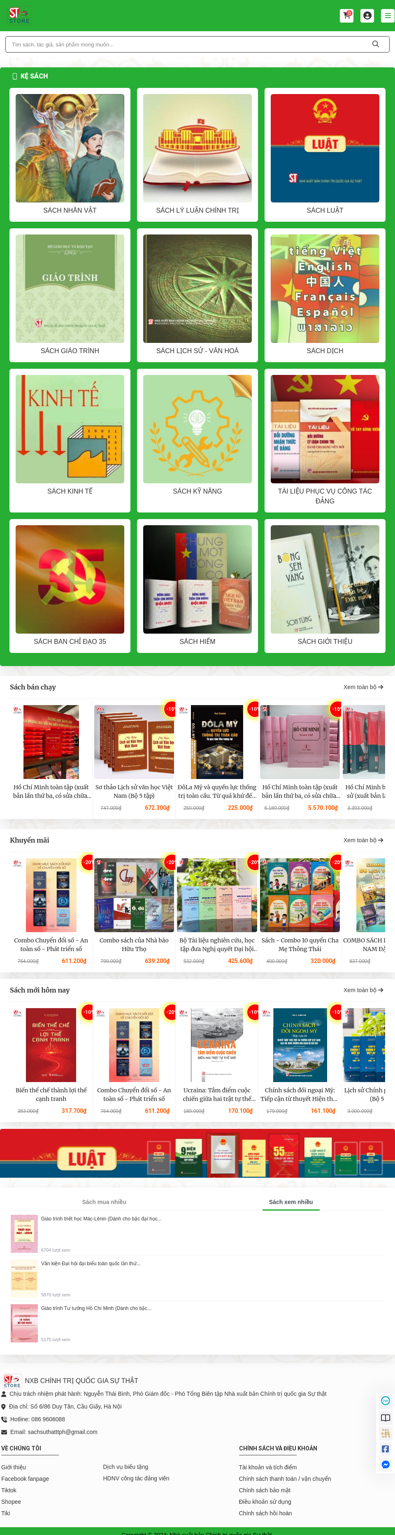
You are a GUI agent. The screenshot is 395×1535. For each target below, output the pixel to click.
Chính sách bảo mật (264, 1490)
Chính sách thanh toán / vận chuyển (285, 1478)
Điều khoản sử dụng (265, 1501)
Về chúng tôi (21, 1448)
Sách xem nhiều (291, 1202)
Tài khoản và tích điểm (268, 1467)
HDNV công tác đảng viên (136, 1478)
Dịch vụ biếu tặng (126, 1467)
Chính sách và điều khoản (278, 1448)
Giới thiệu (13, 1467)
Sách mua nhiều (104, 1202)
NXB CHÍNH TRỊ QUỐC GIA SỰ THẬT (69, 1380)
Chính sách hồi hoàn (265, 1513)
